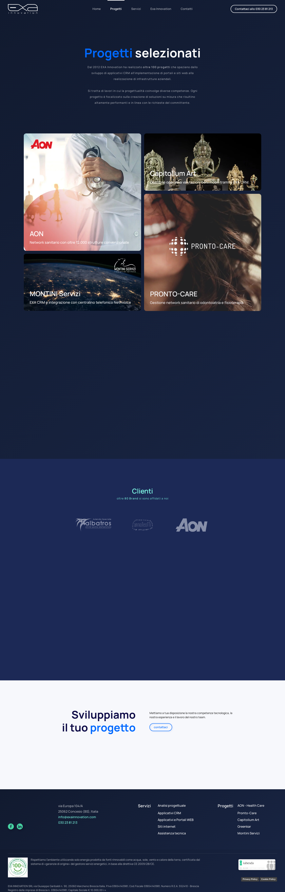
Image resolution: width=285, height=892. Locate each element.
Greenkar (244, 826)
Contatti (187, 9)
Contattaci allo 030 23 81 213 (254, 9)
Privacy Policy (250, 879)
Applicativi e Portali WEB (176, 820)
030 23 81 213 (67, 822)
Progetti (116, 9)
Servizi (136, 9)
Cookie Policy (268, 879)
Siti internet (167, 826)
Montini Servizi (249, 833)
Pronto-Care (247, 813)
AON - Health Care (251, 805)
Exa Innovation (160, 9)
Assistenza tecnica (172, 833)
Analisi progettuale (172, 805)
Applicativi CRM (169, 813)
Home (96, 9)
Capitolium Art (248, 820)
